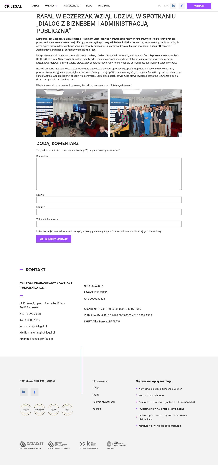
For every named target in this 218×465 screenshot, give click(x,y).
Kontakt (97, 408)
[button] (199, 6)
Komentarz (42, 156)
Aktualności (72, 5)
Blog (89, 5)
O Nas (96, 387)
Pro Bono (104, 5)
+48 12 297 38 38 (30, 313)
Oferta (51, 5)
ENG (166, 6)
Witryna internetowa (47, 219)
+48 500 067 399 (30, 319)
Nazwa (40, 195)
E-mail (40, 207)
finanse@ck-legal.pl (42, 338)
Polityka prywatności (104, 401)
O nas (35, 5)
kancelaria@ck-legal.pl (33, 326)
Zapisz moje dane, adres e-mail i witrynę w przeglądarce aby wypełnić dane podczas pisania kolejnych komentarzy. (100, 231)
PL (159, 6)
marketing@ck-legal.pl (41, 332)
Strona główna (100, 381)
